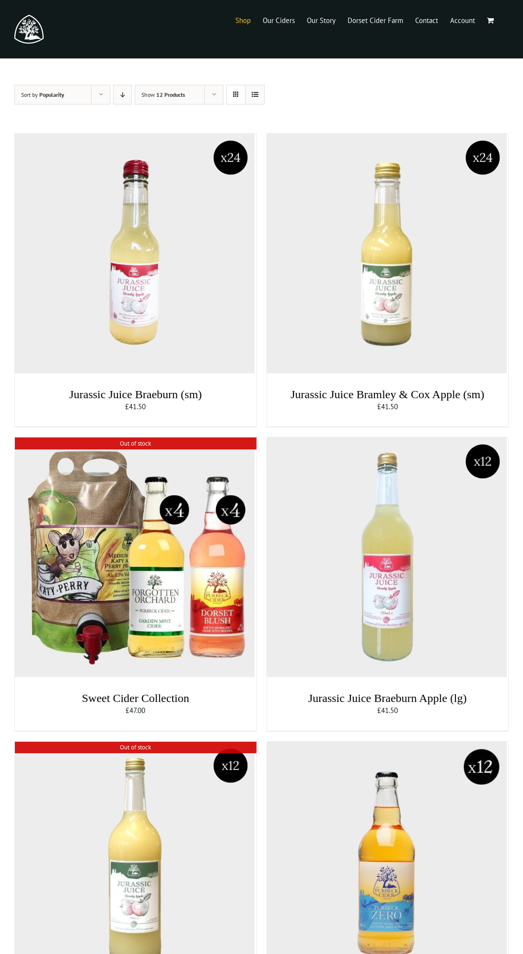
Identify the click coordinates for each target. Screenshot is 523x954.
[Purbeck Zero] (387, 746)
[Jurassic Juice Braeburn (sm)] (135, 138)
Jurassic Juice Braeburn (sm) (135, 394)
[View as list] (254, 94)
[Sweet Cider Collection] (135, 442)
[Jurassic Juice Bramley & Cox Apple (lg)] (135, 746)
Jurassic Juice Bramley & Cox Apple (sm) (387, 394)
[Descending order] (122, 94)
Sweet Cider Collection (135, 698)
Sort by (42, 94)
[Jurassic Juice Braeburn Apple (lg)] (387, 442)
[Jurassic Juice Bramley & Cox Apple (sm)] (387, 138)
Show (163, 94)
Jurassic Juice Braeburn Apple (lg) (387, 698)
